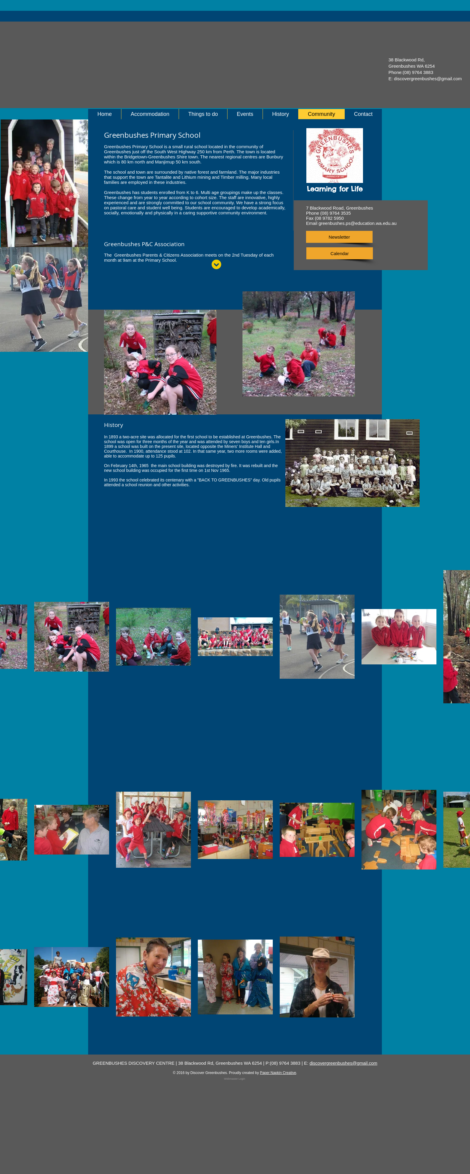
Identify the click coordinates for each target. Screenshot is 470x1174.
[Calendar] (339, 253)
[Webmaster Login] (234, 1079)
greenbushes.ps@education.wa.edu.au (358, 223)
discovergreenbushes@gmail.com (428, 78)
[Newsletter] (339, 237)
